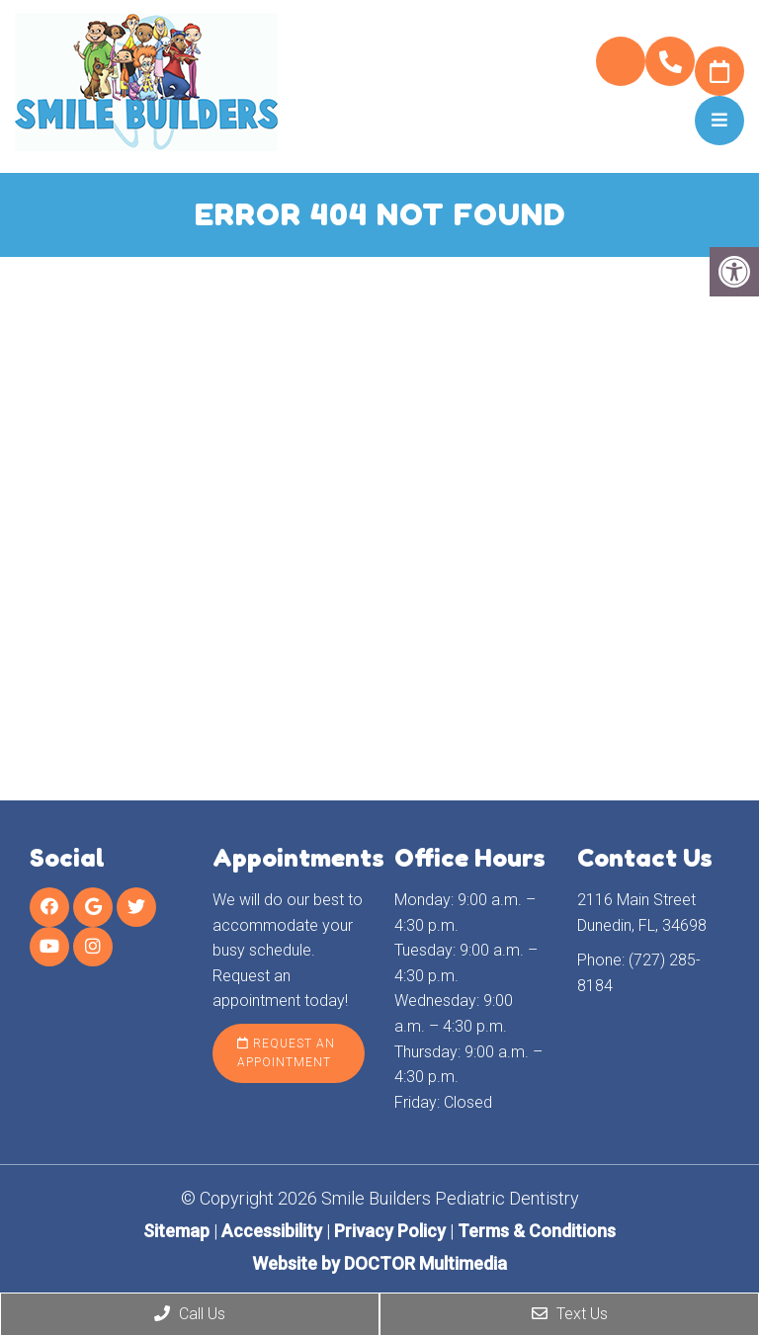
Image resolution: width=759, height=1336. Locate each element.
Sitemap (176, 1230)
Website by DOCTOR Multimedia (379, 1263)
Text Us (570, 1313)
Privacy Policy (392, 1230)
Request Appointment (719, 71)
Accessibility (271, 1230)
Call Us (189, 1313)
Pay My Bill (620, 61)
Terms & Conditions (537, 1230)
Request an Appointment (286, 1053)
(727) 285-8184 (670, 61)
